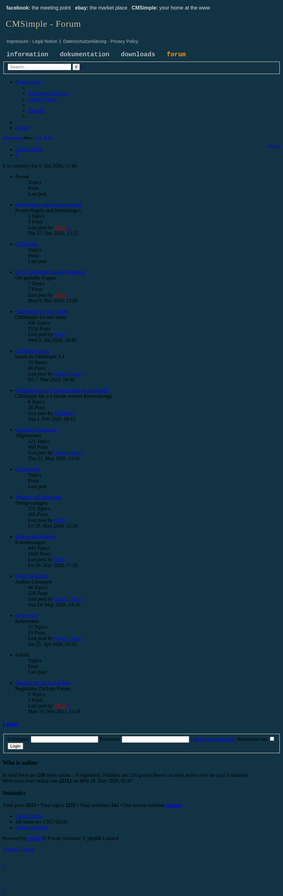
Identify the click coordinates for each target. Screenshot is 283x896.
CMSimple (26, 244)
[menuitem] (48, 93)
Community (27, 469)
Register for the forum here (43, 683)
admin (60, 227)
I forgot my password (212, 739)
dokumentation (84, 54)
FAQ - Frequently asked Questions (50, 272)
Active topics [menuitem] (12, 138)
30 (45, 138)
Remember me (256, 739)
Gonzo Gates (67, 373)
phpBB (35, 838)
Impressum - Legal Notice (31, 41)
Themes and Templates (38, 497)
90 (50, 138)
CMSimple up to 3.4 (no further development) (62, 390)
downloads (138, 54)
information (27, 54)
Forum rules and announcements (48, 204)
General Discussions (36, 429)
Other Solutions (31, 576)
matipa (173, 805)
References (26, 615)
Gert (58, 334)
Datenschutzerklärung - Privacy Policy (100, 41)
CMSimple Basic (32, 351)
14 (40, 138)
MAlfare (63, 413)
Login (10, 723)
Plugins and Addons (35, 536)
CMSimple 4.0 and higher (41, 311)
